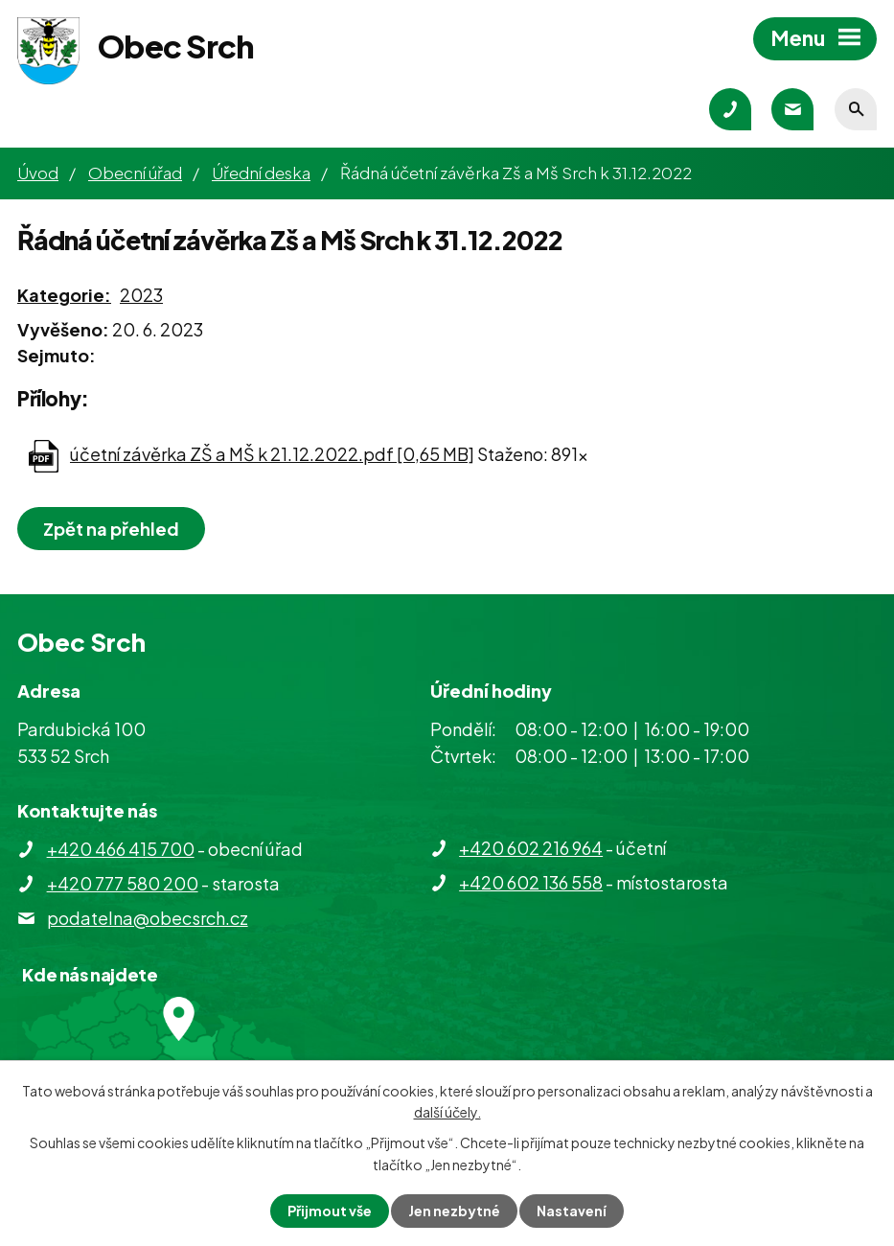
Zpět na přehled (111, 529)
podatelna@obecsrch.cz (147, 918)
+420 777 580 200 (122, 883)
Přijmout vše (329, 1210)
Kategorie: (64, 295)
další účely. (447, 1111)
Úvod (37, 172)
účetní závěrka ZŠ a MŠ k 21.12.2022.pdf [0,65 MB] (272, 454)
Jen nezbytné (454, 1210)
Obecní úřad (135, 172)
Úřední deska (261, 172)
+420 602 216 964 (531, 848)
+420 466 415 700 (121, 849)
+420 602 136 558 (531, 882)
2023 (141, 295)
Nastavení (572, 1210)
